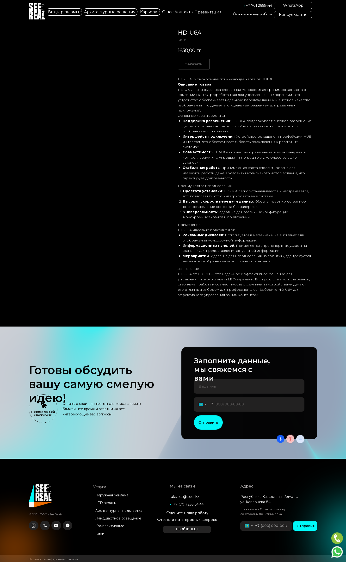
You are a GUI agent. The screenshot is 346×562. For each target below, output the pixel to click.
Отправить (208, 439)
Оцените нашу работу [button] (252, 14)
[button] (187, 529)
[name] (249, 403)
